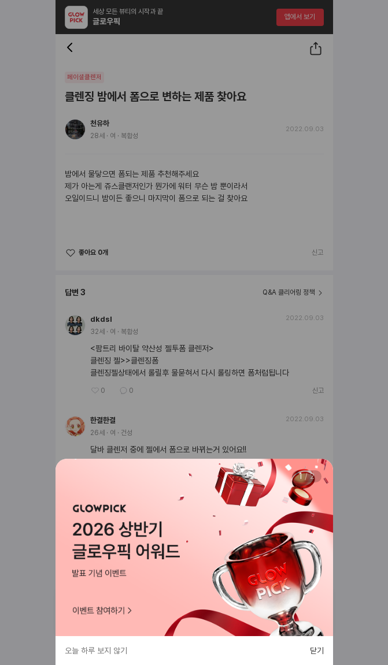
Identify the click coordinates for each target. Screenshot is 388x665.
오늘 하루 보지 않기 (96, 650)
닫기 (317, 650)
